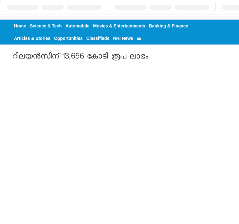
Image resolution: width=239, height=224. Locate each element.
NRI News (123, 38)
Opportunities (68, 38)
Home (20, 25)
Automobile (77, 25)
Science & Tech (46, 25)
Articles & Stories (32, 38)
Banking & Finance (168, 25)
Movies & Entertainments (119, 25)
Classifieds (98, 38)
